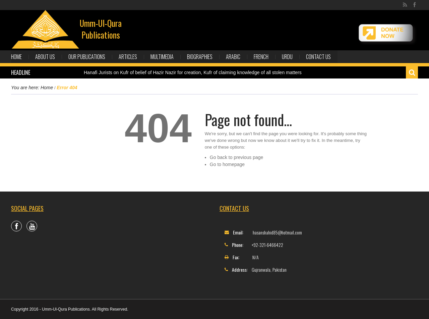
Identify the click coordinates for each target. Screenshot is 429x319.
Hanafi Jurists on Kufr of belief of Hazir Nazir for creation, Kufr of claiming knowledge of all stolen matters (193, 72)
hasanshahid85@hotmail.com (277, 232)
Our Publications (86, 57)
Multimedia (162, 57)
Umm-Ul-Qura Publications (101, 29)
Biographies (199, 57)
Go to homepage (227, 164)
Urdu (287, 57)
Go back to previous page (236, 157)
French (261, 57)
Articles (128, 57)
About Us (45, 57)
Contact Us (318, 57)
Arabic (233, 57)
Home (16, 57)
